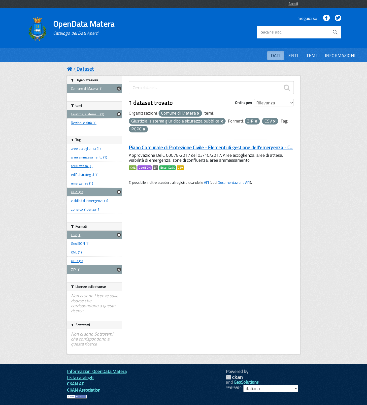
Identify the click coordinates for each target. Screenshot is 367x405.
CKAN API (76, 383)
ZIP (155, 167)
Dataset (85, 69)
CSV (180, 167)
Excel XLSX (167, 167)
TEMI (311, 55)
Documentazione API (234, 182)
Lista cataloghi (80, 377)
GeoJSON (144, 167)
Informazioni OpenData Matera (97, 371)
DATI (276, 55)
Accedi (293, 3)
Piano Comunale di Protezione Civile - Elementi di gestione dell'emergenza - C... (211, 147)
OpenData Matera (84, 28)
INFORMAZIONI (340, 55)
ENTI (293, 55)
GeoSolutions (246, 382)
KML (132, 167)
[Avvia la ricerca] (335, 32)
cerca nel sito (271, 32)
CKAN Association (83, 390)
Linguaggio (233, 387)
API (206, 182)
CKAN (234, 377)
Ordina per (243, 102)
